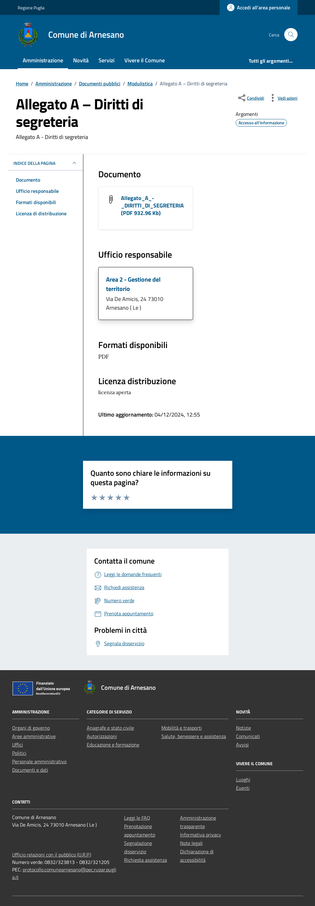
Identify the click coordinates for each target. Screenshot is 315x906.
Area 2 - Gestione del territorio (133, 283)
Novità (81, 60)
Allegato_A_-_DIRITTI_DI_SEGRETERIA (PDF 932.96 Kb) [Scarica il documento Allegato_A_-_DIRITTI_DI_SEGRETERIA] (152, 205)
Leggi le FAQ (137, 818)
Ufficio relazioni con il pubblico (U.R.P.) (51, 854)
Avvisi (242, 744)
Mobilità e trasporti (181, 728)
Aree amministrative (34, 736)
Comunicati (248, 736)
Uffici (17, 744)
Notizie (243, 728)
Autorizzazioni (102, 736)
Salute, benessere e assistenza (193, 736)
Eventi (243, 788)
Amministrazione (43, 60)
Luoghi (243, 779)
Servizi (106, 60)
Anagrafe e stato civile (110, 728)
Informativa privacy (200, 834)
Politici (19, 753)
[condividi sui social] (250, 98)
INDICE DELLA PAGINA (45, 163)
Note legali (191, 843)
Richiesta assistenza (145, 860)
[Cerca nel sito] (291, 34)
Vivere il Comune (144, 60)
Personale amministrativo (39, 761)
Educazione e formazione (113, 744)
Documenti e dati (30, 770)
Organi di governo (31, 728)
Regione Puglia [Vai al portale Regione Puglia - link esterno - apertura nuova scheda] (31, 7)
